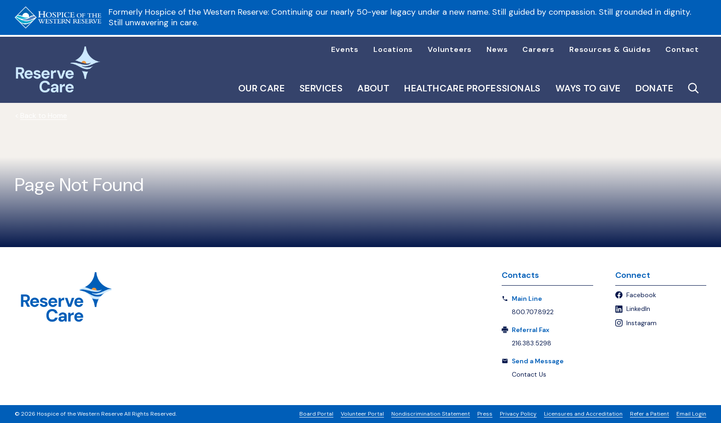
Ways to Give (588, 88)
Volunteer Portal (362, 413)
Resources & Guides (610, 49)
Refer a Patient (649, 413)
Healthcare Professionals (472, 88)
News (497, 49)
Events (345, 49)
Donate (654, 88)
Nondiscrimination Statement (430, 413)
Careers (538, 49)
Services (321, 88)
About (373, 88)
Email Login (691, 413)
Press (484, 413)
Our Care (261, 88)
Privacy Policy (518, 413)
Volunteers (450, 49)
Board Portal (316, 413)
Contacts (520, 275)
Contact (682, 49)
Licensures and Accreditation (583, 413)
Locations (393, 49)
